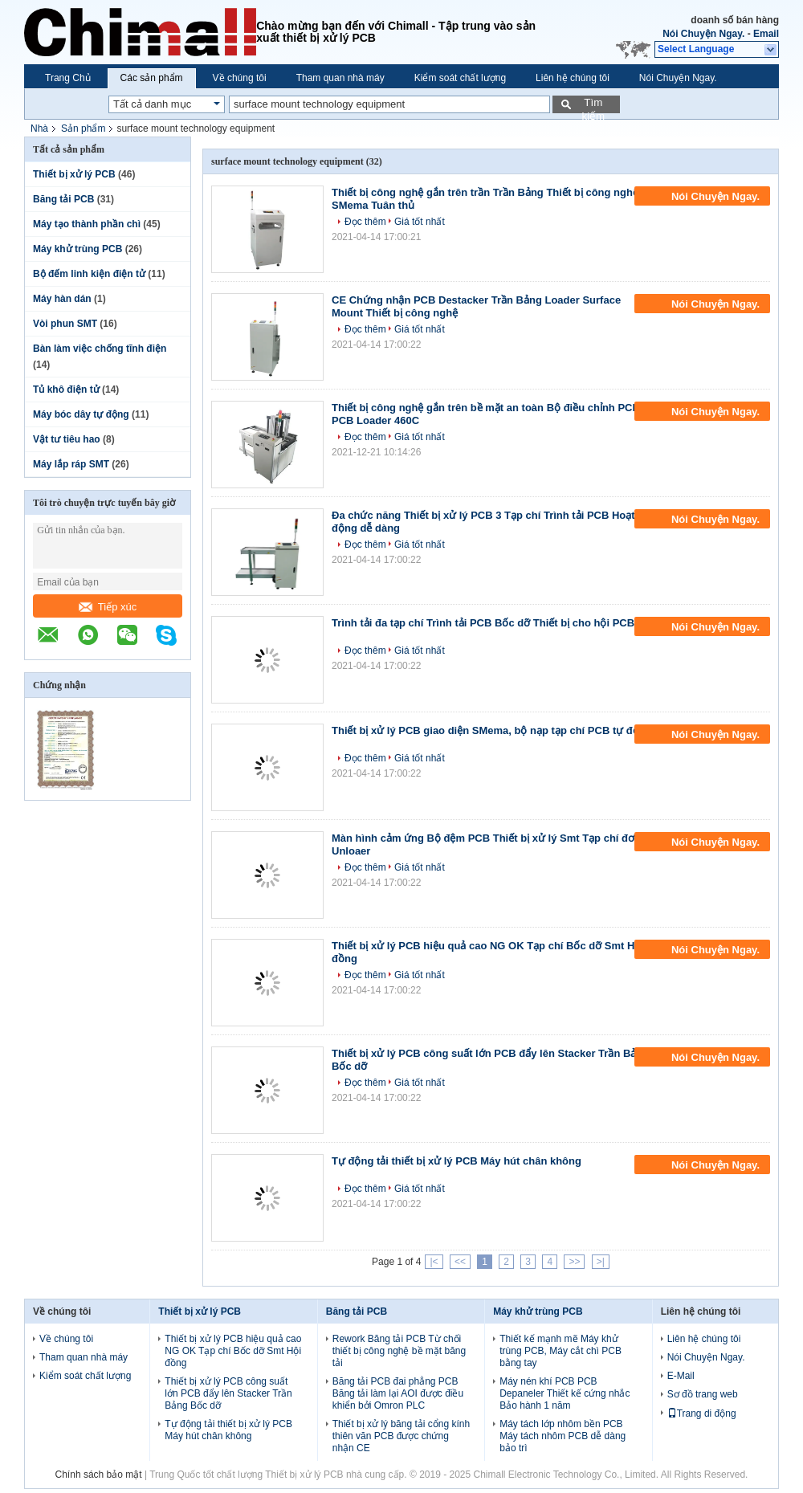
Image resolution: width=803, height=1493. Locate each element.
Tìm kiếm (593, 104)
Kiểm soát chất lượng (460, 78)
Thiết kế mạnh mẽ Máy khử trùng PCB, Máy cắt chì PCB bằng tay (560, 1351)
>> (574, 1261)
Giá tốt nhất (419, 221)
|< (434, 1261)
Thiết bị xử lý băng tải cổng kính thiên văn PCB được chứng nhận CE (401, 1436)
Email (766, 33)
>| (601, 1261)
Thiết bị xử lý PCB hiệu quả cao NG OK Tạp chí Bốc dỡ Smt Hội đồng (233, 1351)
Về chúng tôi (240, 78)
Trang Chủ (68, 78)
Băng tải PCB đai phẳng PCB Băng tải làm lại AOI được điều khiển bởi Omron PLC (397, 1393)
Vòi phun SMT (65, 323)
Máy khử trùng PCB (77, 249)
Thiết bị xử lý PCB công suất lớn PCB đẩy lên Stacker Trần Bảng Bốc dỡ (228, 1393)
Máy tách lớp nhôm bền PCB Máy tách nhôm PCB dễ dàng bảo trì (562, 1436)
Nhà (39, 128)
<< (460, 1261)
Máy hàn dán (62, 298)
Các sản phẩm (151, 78)
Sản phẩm (83, 128)
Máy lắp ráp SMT (71, 464)
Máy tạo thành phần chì (87, 224)
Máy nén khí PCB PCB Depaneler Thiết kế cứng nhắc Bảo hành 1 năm (564, 1393)
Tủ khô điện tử (66, 389)
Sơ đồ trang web (702, 1394)
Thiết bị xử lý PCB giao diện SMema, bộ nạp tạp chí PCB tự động (492, 730)
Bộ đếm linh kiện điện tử (89, 273)
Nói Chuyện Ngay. (703, 33)
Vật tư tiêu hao (66, 439)
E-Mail (681, 1375)
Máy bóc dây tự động (81, 414)
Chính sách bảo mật (98, 1474)
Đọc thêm (365, 221)
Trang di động (701, 1413)
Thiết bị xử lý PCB (74, 174)
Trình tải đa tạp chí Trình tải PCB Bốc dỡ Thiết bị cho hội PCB (483, 623)
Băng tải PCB (63, 199)
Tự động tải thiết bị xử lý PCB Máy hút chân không (456, 1161)
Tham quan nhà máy (340, 78)
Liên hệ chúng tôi (572, 78)
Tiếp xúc (108, 607)
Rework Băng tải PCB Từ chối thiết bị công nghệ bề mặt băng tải (399, 1351)
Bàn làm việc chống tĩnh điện (99, 348)
